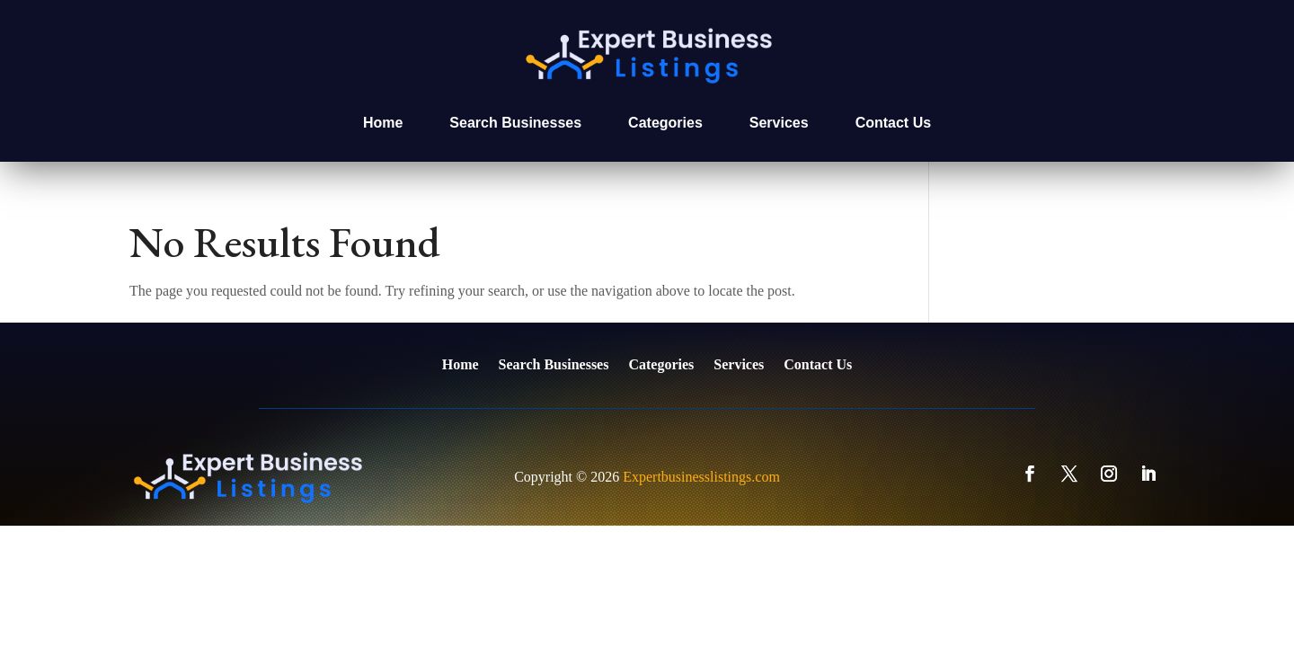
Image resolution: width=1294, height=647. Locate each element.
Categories (665, 122)
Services (779, 122)
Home (383, 122)
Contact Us (893, 122)
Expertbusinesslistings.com (701, 476)
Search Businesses (515, 122)
